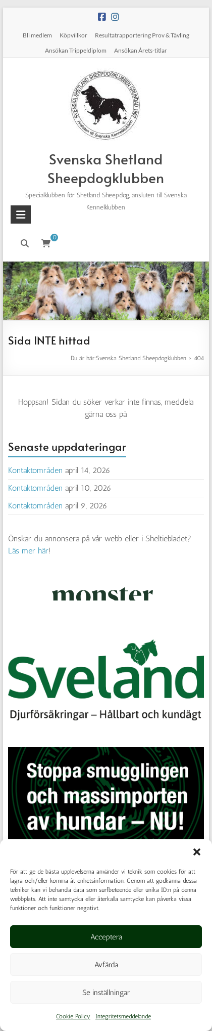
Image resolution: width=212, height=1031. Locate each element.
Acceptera (106, 936)
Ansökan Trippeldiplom (76, 50)
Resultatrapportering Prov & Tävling (142, 35)
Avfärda (106, 964)
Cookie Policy (73, 1016)
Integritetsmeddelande (123, 1016)
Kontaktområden (35, 470)
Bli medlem (37, 35)
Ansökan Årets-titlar (140, 50)
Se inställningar (106, 992)
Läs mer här (28, 550)
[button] (197, 852)
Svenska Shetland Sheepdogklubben (105, 168)
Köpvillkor (73, 35)
